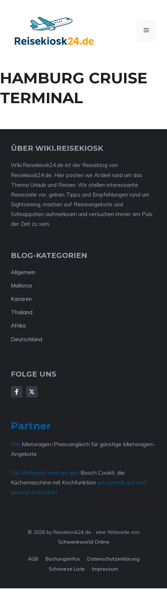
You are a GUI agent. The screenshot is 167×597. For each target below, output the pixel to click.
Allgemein (23, 272)
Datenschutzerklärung (113, 559)
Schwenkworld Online (83, 542)
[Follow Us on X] (32, 392)
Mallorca (21, 285)
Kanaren (21, 298)
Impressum (105, 569)
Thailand (21, 312)
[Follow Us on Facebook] (16, 392)
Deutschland (26, 339)
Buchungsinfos (62, 559)
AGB (33, 559)
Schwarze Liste (67, 569)
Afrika (18, 325)
